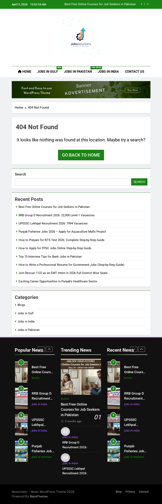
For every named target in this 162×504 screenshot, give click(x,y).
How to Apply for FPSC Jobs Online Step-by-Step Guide (55, 248)
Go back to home (81, 155)
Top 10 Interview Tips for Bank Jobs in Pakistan (50, 256)
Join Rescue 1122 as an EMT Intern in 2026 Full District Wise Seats (63, 273)
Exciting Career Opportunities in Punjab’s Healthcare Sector (58, 281)
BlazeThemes (39, 496)
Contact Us (134, 71)
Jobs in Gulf (49, 69)
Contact (144, 491)
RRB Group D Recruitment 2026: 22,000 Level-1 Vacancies (57, 215)
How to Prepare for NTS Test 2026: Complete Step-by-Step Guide (61, 240)
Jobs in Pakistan (79, 69)
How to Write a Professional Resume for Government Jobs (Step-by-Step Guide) (71, 265)
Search (20, 174)
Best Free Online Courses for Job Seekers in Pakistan (100, 4)
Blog (119, 491)
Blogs (21, 305)
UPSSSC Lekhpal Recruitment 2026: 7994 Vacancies (53, 223)
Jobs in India (108, 71)
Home (24, 71)
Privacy (130, 491)
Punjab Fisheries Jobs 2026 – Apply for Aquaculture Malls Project (62, 231)
